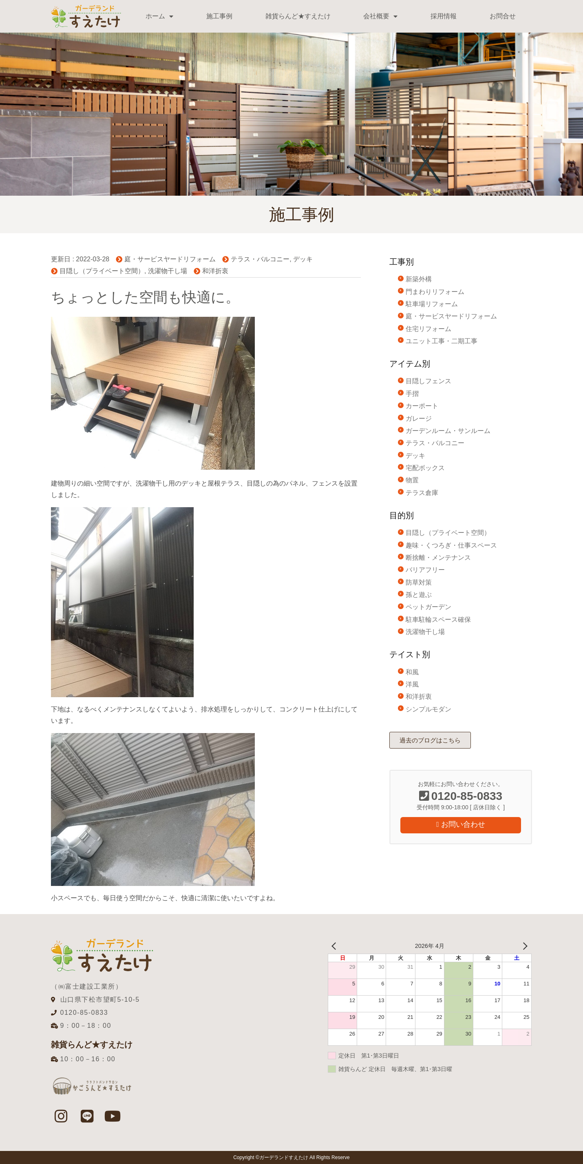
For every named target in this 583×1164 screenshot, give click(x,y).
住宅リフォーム (428, 328)
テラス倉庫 (422, 492)
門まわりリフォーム (435, 291)
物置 (412, 480)
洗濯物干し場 (167, 270)
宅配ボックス (425, 467)
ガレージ (419, 418)
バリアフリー (425, 569)
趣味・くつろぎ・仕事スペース (451, 545)
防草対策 (419, 582)
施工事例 (219, 16)
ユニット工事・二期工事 (441, 341)
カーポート (422, 405)
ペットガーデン (428, 606)
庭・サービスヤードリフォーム (170, 259)
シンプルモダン (428, 709)
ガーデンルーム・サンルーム (448, 430)
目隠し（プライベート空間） (102, 270)
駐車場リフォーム (432, 303)
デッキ (303, 259)
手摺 (412, 393)
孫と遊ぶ (419, 594)
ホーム (159, 16)
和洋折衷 (215, 270)
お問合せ (503, 16)
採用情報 (444, 16)
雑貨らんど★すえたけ (298, 16)
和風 (412, 672)
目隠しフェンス (428, 381)
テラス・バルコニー (260, 259)
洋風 (412, 684)
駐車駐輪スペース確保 (438, 619)
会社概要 (380, 16)
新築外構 (419, 279)
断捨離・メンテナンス (438, 557)
